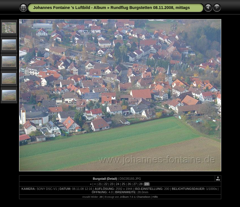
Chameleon (143, 196)
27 (135, 184)
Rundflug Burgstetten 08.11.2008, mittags (150, 7)
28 (140, 184)
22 (105, 184)
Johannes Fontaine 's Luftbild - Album (69, 7)
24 (117, 184)
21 (99, 184)
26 (129, 184)
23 (111, 184)
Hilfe (155, 196)
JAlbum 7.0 (126, 196)
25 (123, 184)
